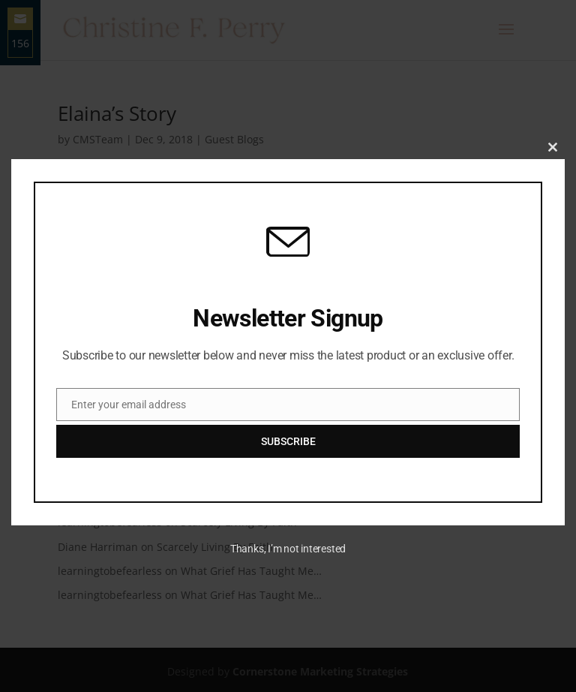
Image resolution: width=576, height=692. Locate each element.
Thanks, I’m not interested (288, 549)
